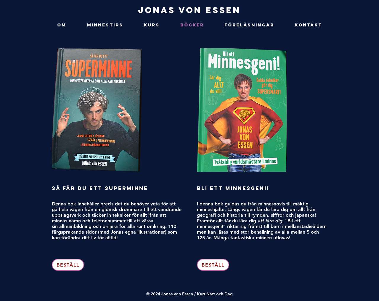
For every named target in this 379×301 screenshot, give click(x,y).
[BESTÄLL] (68, 265)
